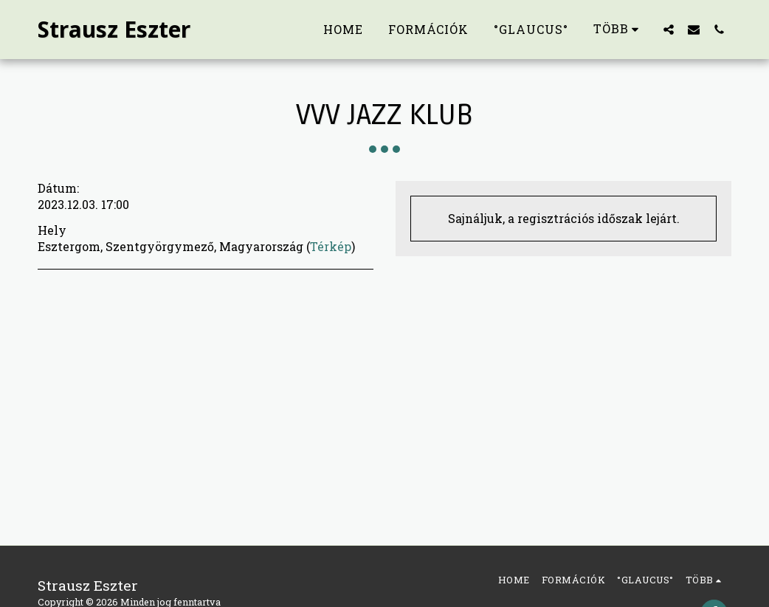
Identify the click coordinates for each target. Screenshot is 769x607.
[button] (668, 29)
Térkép (330, 246)
